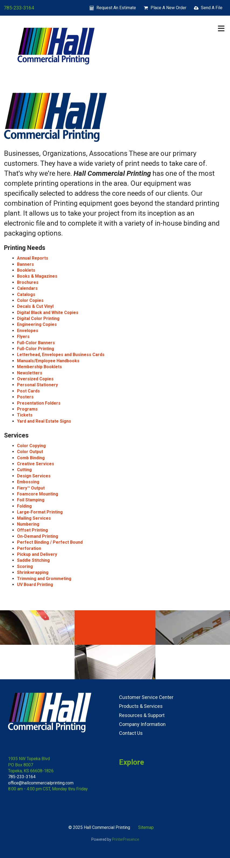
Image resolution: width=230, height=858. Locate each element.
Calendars (27, 288)
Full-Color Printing (35, 348)
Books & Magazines (37, 276)
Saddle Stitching (33, 560)
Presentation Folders (39, 403)
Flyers (23, 336)
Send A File (211, 7)
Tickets (25, 415)
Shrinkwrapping (32, 572)
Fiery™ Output (31, 488)
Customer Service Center (146, 697)
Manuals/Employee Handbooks (48, 360)
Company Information (142, 724)
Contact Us (131, 733)
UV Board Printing (35, 584)
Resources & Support (142, 715)
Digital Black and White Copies (47, 312)
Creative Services (35, 463)
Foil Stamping (30, 499)
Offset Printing (32, 530)
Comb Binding (31, 457)
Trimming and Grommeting (44, 578)
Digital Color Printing (38, 318)
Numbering (28, 524)
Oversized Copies (35, 378)
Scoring (25, 566)
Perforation (29, 548)
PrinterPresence (125, 839)
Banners (25, 264)
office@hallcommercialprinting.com (41, 782)
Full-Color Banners (36, 342)
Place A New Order (168, 7)
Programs (27, 409)
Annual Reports (32, 258)
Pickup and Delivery (37, 554)
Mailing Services (34, 518)
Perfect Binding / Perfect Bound (50, 542)
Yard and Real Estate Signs (44, 421)
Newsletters (29, 372)
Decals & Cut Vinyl (35, 306)
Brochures (28, 282)
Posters (25, 396)
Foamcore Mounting (37, 494)
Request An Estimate (116, 7)
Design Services (34, 475)
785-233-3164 (19, 8)
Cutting (24, 469)
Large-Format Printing (40, 512)
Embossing (28, 481)
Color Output (30, 451)
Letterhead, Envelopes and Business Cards (60, 354)
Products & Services (141, 706)
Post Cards (28, 391)
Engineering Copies (37, 324)
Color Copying (31, 445)
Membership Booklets (39, 366)
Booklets (26, 270)
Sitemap (146, 827)
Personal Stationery (37, 384)
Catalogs (26, 294)
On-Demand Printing (37, 536)
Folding (24, 506)
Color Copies (30, 300)
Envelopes (27, 330)
